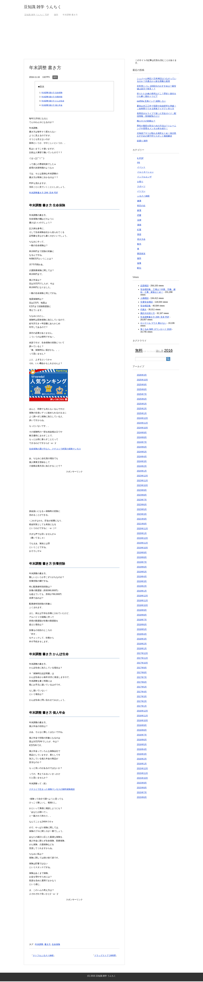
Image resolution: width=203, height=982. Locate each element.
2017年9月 (142, 668)
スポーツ (141, 187)
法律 (139, 221)
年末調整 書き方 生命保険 (51, 93)
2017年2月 (142, 702)
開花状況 (141, 254)
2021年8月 (142, 524)
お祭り (140, 182)
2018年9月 (142, 611)
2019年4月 (142, 577)
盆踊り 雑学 (142, 141)
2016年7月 (142, 735)
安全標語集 (145, 306)
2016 (168, 351)
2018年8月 (142, 615)
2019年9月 (142, 553)
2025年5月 (142, 404)
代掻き (143, 310)
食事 (139, 264)
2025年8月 (142, 390)
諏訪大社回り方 (147, 314)
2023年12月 (142, 476)
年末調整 (39, 945)
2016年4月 (142, 750)
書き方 (47, 945)
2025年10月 (142, 380)
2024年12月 (142, 419)
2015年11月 (142, 774)
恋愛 (139, 216)
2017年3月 (142, 697)
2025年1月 (142, 414)
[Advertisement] (101, 40)
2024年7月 (142, 443)
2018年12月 (142, 596)
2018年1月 (142, 649)
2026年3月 (142, 376)
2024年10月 (142, 428)
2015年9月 (142, 783)
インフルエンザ (144, 177)
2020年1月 (142, 534)
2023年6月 (142, 505)
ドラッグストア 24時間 (105, 956)
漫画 (139, 225)
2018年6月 (142, 625)
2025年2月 (142, 409)
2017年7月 (142, 678)
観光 (139, 245)
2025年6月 (142, 400)
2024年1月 (142, 472)
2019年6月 (142, 567)
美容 (139, 235)
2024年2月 (142, 467)
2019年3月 (142, 582)
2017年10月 (142, 663)
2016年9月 (142, 726)
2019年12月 (142, 539)
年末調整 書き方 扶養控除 (51, 97)
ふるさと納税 (143, 197)
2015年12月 (142, 769)
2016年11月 (142, 716)
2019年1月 (142, 591)
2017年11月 (142, 659)
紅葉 (139, 230)
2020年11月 (142, 529)
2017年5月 (142, 687)
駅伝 (139, 269)
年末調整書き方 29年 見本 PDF (43, 193)
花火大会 (141, 240)
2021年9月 (142, 519)
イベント (141, 168)
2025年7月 (142, 395)
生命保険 (56, 945)
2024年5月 (142, 452)
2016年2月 (142, 759)
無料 (139, 351)
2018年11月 (142, 601)
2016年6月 (142, 740)
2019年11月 (142, 543)
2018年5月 (142, 630)
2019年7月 (142, 563)
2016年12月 (142, 711)
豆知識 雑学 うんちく (46, 7)
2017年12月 (142, 654)
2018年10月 (142, 606)
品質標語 (144, 286)
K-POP (140, 159)
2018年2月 (142, 644)
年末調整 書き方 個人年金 (51, 106)
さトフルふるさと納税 (43, 956)
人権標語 (144, 299)
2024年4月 (142, 457)
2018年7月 (142, 620)
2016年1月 (142, 764)
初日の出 (141, 206)
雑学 (55, 78)
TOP (36, 15)
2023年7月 (142, 500)
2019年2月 (142, 587)
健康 (139, 201)
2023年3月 (142, 515)
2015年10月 (142, 779)
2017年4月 (142, 692)
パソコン (141, 192)
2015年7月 (142, 793)
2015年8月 (142, 788)
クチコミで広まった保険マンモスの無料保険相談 (52, 790)
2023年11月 (142, 481)
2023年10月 (142, 486)
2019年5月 (142, 572)
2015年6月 (142, 798)
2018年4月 (142, 635)
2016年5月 (142, 745)
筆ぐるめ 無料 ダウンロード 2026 (156, 330)
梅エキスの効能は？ (146, 121)
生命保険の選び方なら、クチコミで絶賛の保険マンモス (55, 449)
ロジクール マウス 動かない (153, 324)
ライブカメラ (151, 352)
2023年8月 (142, 496)
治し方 (160, 351)
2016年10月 (142, 721)
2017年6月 (142, 683)
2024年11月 (142, 424)
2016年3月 (142, 755)
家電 (139, 211)
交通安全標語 (146, 303)
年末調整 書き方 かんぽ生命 (52, 102)
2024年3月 (142, 462)
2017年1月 (142, 707)
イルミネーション (145, 173)
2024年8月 (142, 438)
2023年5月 (142, 510)
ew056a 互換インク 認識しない (151, 102)
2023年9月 (142, 491)
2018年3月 (142, 639)
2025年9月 (142, 385)
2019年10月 (142, 548)
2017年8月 (142, 673)
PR (138, 163)
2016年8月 (142, 731)
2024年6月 (142, 448)
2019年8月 (142, 558)
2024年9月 (142, 433)
